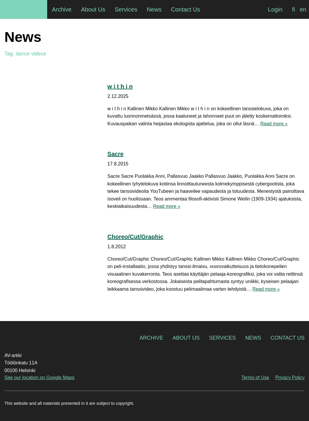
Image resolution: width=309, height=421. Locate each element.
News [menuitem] (154, 9)
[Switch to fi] (294, 9)
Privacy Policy (290, 377)
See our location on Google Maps (39, 377)
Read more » (274, 123)
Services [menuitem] (126, 9)
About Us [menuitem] (93, 9)
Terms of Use (255, 377)
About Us (186, 338)
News (253, 338)
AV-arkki (23, 9)
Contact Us (288, 338)
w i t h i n (120, 86)
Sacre (115, 154)
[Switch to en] (303, 9)
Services (222, 338)
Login (275, 9)
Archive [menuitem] (62, 9)
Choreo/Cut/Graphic (135, 236)
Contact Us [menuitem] (185, 9)
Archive (151, 338)
